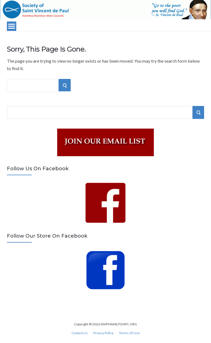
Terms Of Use (129, 333)
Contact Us (80, 333)
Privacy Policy (103, 333)
